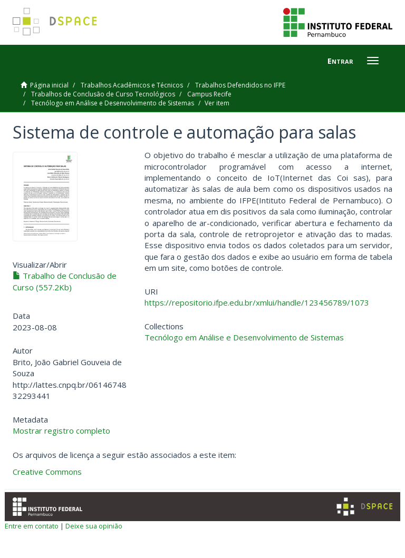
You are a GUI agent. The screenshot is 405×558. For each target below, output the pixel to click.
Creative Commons (47, 471)
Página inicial (49, 85)
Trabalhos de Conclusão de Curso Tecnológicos (103, 94)
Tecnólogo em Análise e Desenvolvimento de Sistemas (112, 103)
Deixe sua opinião (93, 526)
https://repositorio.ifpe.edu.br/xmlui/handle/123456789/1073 (256, 302)
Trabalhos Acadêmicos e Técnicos (132, 85)
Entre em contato (32, 526)
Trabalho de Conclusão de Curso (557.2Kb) (65, 281)
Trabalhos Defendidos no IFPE (240, 85)
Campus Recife (209, 94)
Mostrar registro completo (61, 430)
